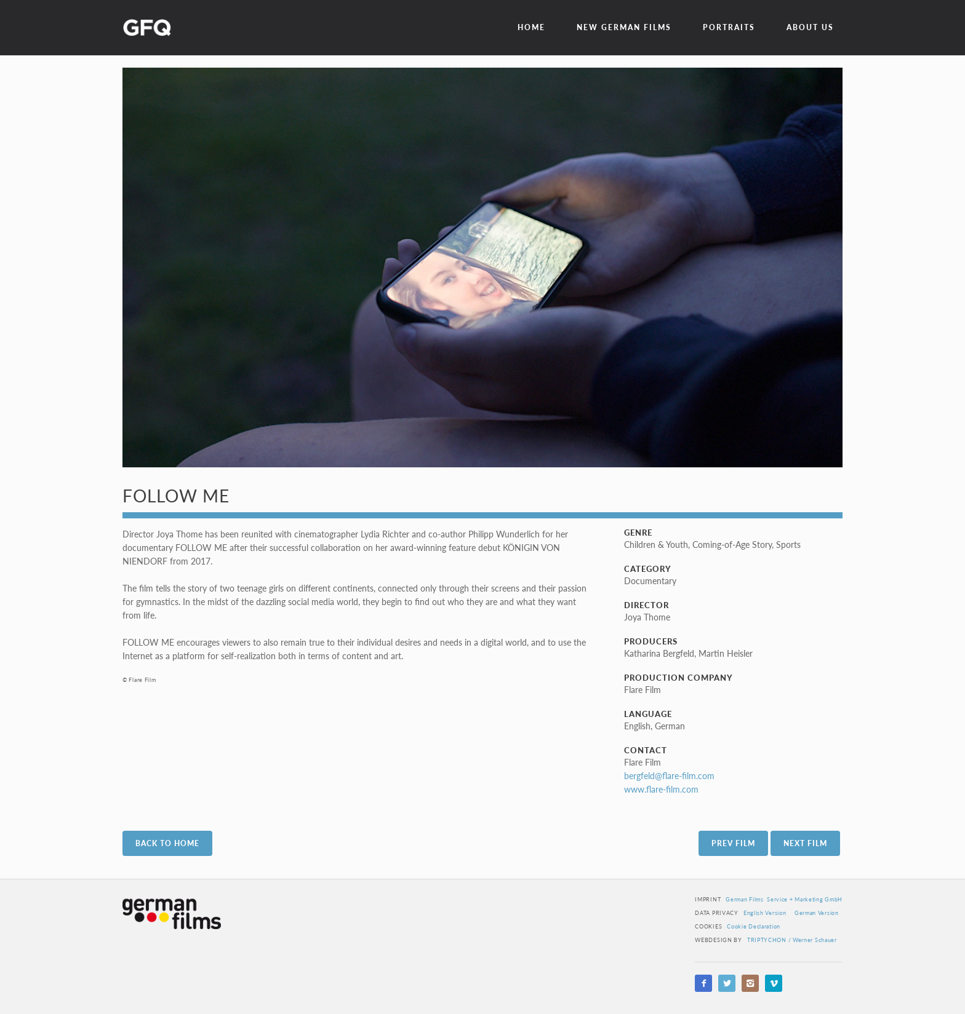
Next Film (805, 843)
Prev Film (733, 843)
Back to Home (167, 843)
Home (531, 27)
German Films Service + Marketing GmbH (784, 899)
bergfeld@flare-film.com (669, 775)
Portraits (729, 27)
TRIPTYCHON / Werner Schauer (792, 940)
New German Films (624, 27)
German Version (817, 912)
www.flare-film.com (661, 789)
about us (810, 27)
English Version (765, 912)
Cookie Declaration (753, 926)
